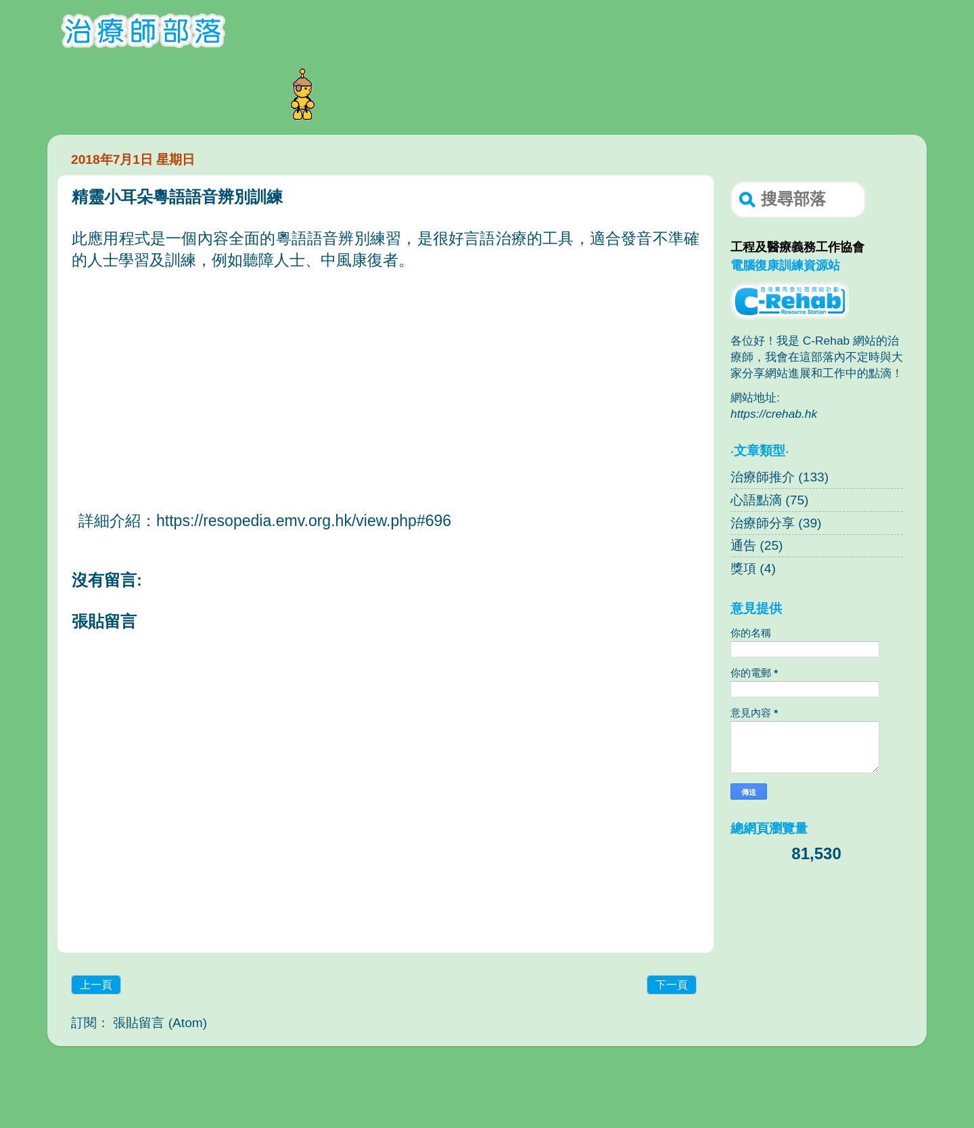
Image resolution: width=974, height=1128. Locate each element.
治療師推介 (762, 477)
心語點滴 (756, 500)
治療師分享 (762, 523)
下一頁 (671, 985)
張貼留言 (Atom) (160, 1023)
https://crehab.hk (773, 413)
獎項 (743, 568)
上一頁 (96, 985)
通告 (743, 545)
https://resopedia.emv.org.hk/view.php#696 (303, 520)
